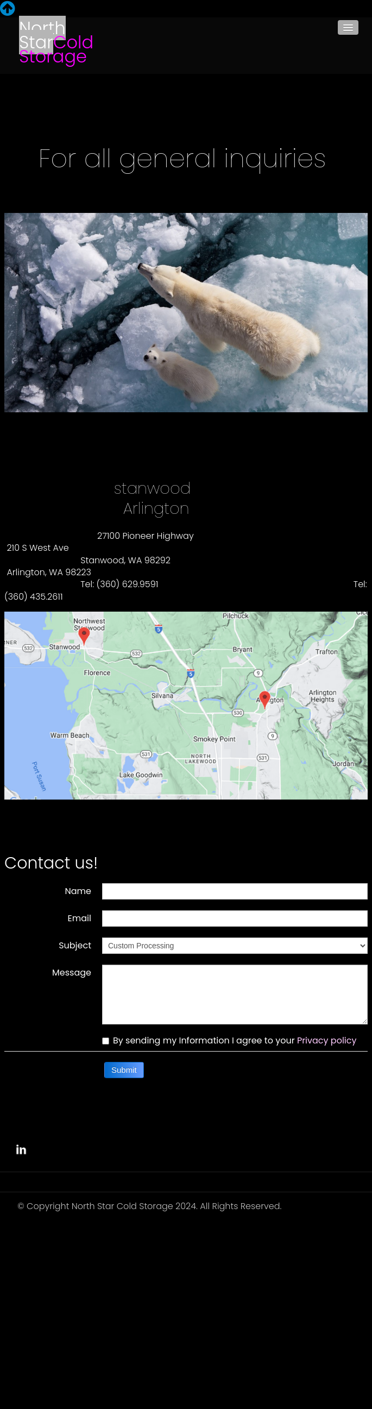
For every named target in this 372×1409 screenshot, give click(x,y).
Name (78, 891)
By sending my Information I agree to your (229, 1040)
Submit (124, 1069)
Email (79, 918)
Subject (75, 945)
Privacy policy (327, 1040)
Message (71, 972)
